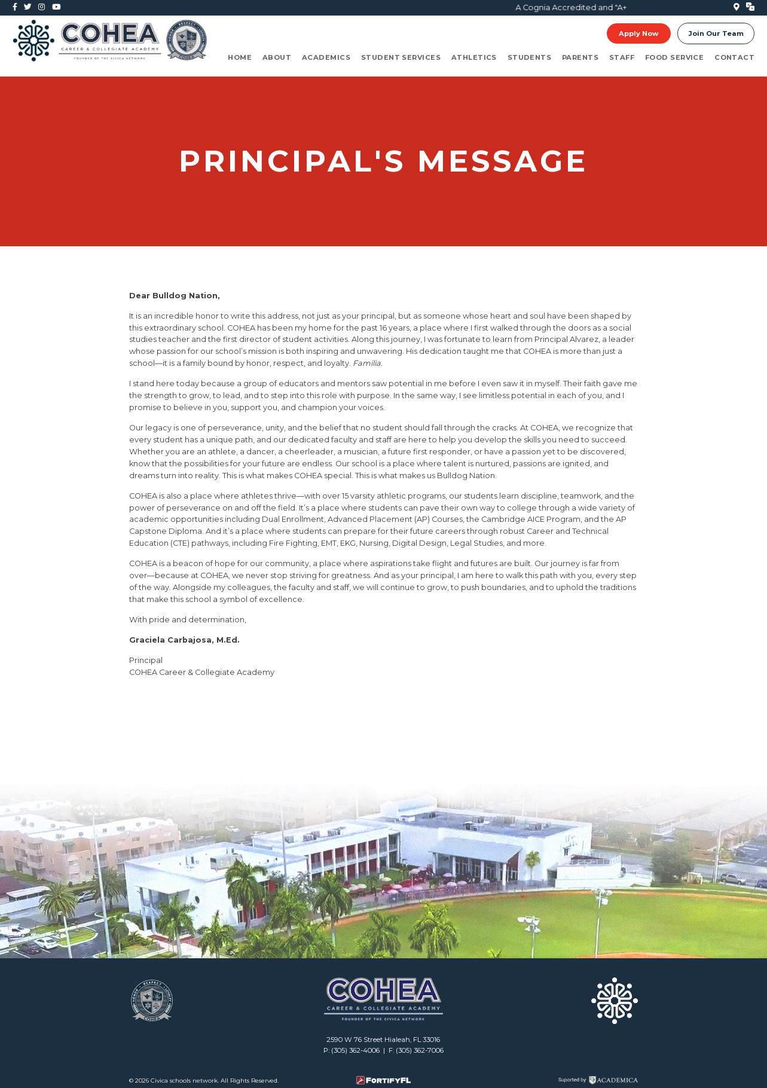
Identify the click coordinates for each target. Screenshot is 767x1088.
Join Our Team (716, 33)
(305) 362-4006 (355, 1050)
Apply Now (639, 33)
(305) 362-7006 (420, 1050)
